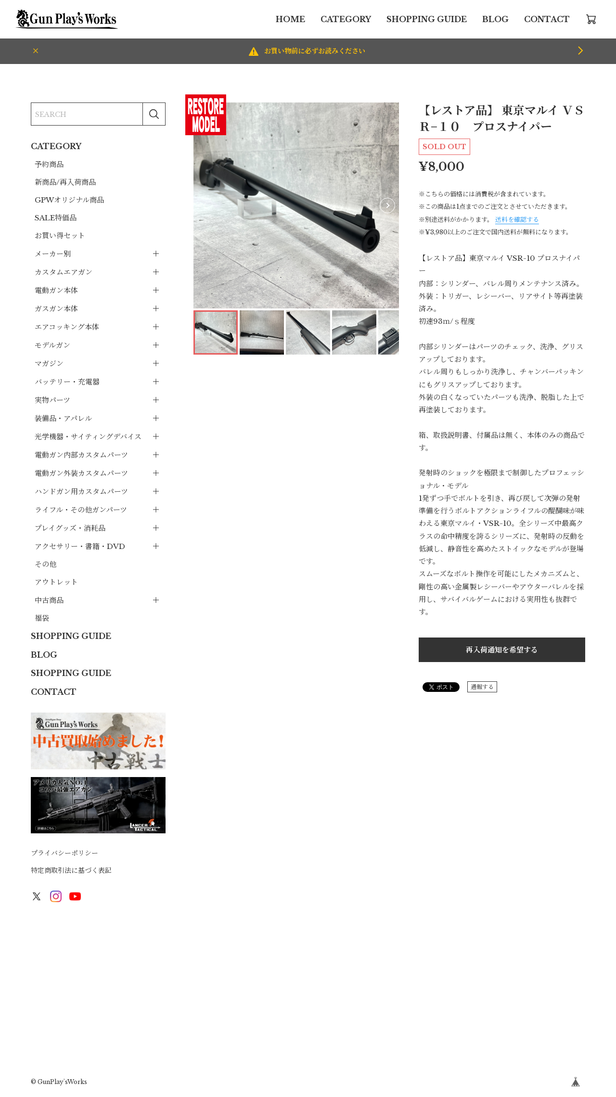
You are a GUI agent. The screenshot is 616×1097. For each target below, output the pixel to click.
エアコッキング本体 (67, 327)
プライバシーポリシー (64, 853)
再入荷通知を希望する (502, 649)
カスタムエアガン (63, 272)
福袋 (42, 618)
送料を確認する (517, 220)
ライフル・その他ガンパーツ (81, 509)
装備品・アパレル (63, 418)
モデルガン (52, 345)
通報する (482, 686)
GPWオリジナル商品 (69, 199)
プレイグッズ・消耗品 (70, 528)
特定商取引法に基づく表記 (71, 870)
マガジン (49, 363)
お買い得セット (60, 235)
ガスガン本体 (56, 308)
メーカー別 (53, 253)
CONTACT (547, 19)
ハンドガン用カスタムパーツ (81, 491)
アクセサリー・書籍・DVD (80, 546)
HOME (290, 19)
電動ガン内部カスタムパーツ (81, 454)
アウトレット (56, 582)
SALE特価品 (56, 217)
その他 (45, 564)
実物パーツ (52, 400)
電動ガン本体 (56, 290)
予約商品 (49, 164)
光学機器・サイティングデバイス (88, 436)
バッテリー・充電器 (67, 381)
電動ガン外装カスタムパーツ (81, 473)
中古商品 (49, 600)
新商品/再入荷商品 (65, 182)
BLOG (495, 19)
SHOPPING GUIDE (426, 19)
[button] (387, 205)
